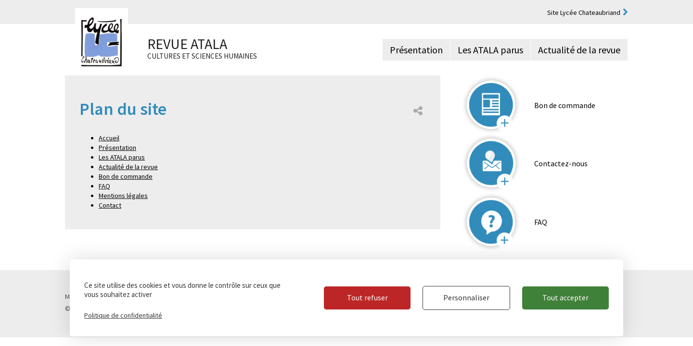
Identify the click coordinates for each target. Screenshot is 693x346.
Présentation (416, 50)
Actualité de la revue (579, 50)
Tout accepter (565, 297)
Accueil (109, 138)
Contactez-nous (561, 163)
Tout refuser (367, 297)
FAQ (104, 186)
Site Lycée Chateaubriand (583, 12)
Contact (110, 205)
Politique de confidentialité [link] (123, 315)
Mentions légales (123, 195)
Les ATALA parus (490, 50)
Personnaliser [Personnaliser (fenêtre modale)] (466, 297)
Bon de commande (126, 176)
